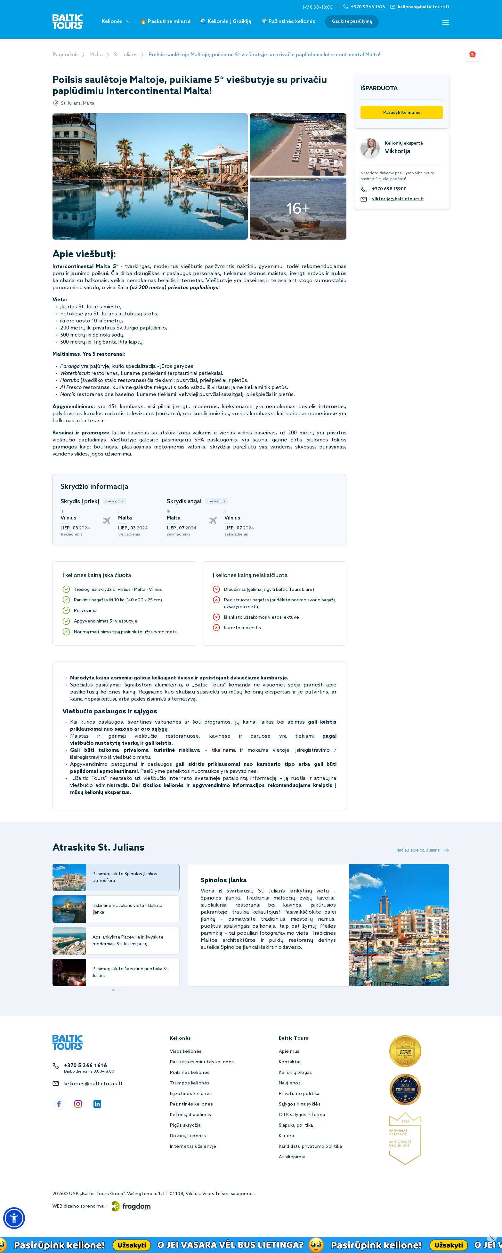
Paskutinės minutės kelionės (202, 1062)
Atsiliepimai (292, 1157)
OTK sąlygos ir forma (302, 1115)
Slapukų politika (296, 1125)
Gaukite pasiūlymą (352, 21)
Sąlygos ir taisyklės (300, 1104)
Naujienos (290, 1083)
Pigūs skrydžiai (186, 1125)
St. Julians (126, 55)
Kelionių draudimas (190, 1115)
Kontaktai (289, 1062)
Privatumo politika (299, 1094)
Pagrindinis (65, 55)
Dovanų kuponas (188, 1136)
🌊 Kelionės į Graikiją (225, 22)
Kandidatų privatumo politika (310, 1146)
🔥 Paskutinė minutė (165, 22)
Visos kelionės (186, 1051)
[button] (14, 1218)
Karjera (286, 1136)
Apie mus (289, 1051)
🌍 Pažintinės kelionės (288, 22)
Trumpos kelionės (190, 1083)
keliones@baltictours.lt (93, 1084)
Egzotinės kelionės (191, 1094)
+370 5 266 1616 (85, 1066)
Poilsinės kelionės (190, 1072)
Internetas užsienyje (193, 1146)
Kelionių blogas (295, 1072)
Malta (96, 55)
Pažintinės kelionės (191, 1104)
